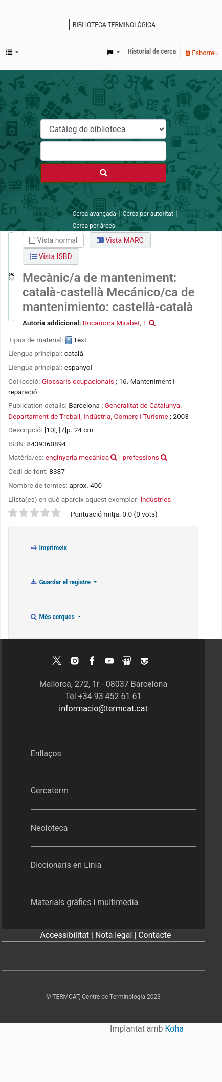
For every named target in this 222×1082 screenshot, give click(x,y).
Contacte (154, 935)
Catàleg (62, 25)
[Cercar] (103, 173)
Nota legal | (116, 935)
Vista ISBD (51, 256)
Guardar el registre (61, 582)
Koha (174, 1029)
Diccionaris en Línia (66, 865)
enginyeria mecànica (77, 457)
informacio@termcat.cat (103, 708)
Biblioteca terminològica (114, 25)
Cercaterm (50, 790)
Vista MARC (120, 240)
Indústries (155, 499)
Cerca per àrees (93, 225)
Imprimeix (48, 547)
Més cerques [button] (53, 617)
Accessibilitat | (67, 935)
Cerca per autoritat (148, 213)
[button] (12, 52)
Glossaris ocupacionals (78, 381)
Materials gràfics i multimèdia (85, 902)
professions (141, 457)
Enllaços (46, 753)
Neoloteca (49, 828)
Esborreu (201, 53)
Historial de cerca (152, 51)
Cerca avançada (94, 213)
